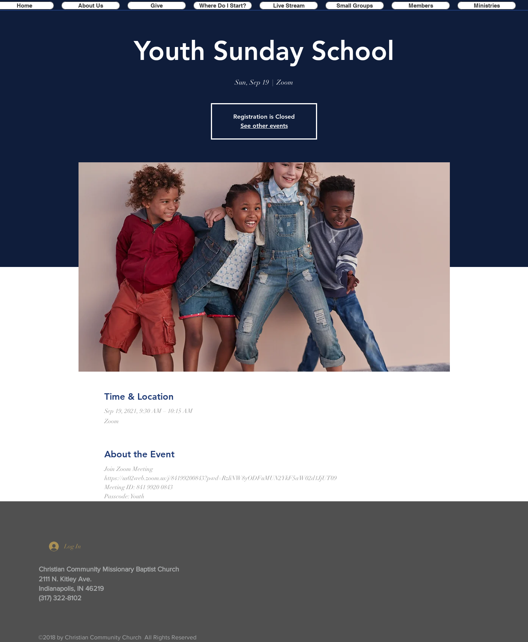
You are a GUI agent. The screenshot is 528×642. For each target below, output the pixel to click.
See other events (264, 125)
